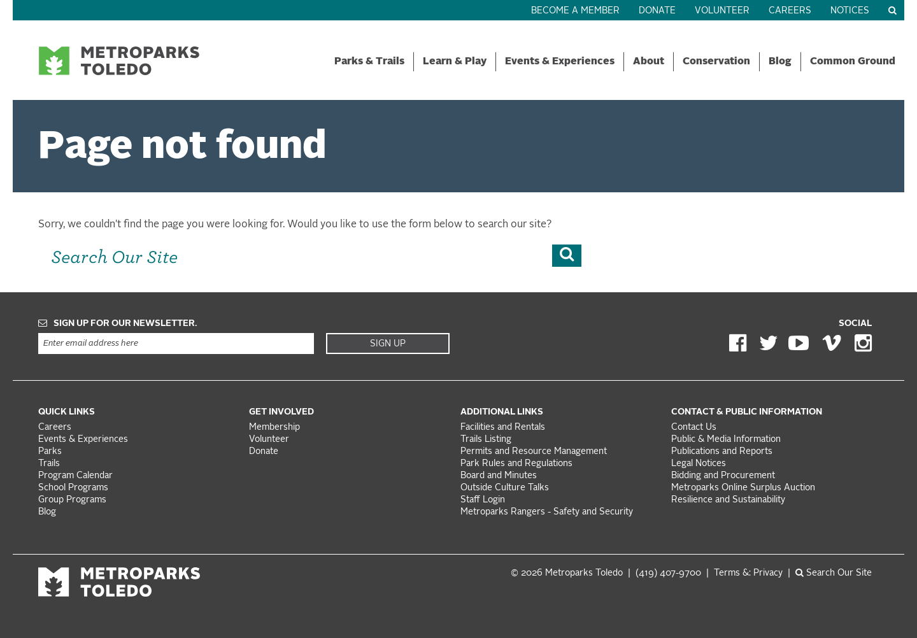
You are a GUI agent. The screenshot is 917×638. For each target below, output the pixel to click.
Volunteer (722, 11)
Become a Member (575, 11)
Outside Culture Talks (504, 488)
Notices (849, 11)
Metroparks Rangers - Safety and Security (546, 512)
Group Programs (72, 500)
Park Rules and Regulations (516, 464)
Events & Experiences (560, 62)
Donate (657, 11)
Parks (50, 452)
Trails (49, 464)
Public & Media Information (726, 440)
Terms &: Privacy (748, 573)
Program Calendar (75, 476)
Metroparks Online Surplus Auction (743, 488)
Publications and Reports (721, 452)
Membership (275, 427)
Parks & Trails (369, 62)
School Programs (73, 488)
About (648, 62)
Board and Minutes (498, 476)
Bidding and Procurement (723, 476)
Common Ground (852, 62)
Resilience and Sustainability (728, 500)
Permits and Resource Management (533, 452)
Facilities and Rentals (502, 427)
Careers (790, 11)
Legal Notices (698, 464)
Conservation (716, 62)
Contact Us (693, 427)
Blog (780, 62)
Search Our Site (833, 573)
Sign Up (388, 343)
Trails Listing (485, 440)
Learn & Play (455, 62)
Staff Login (482, 500)
